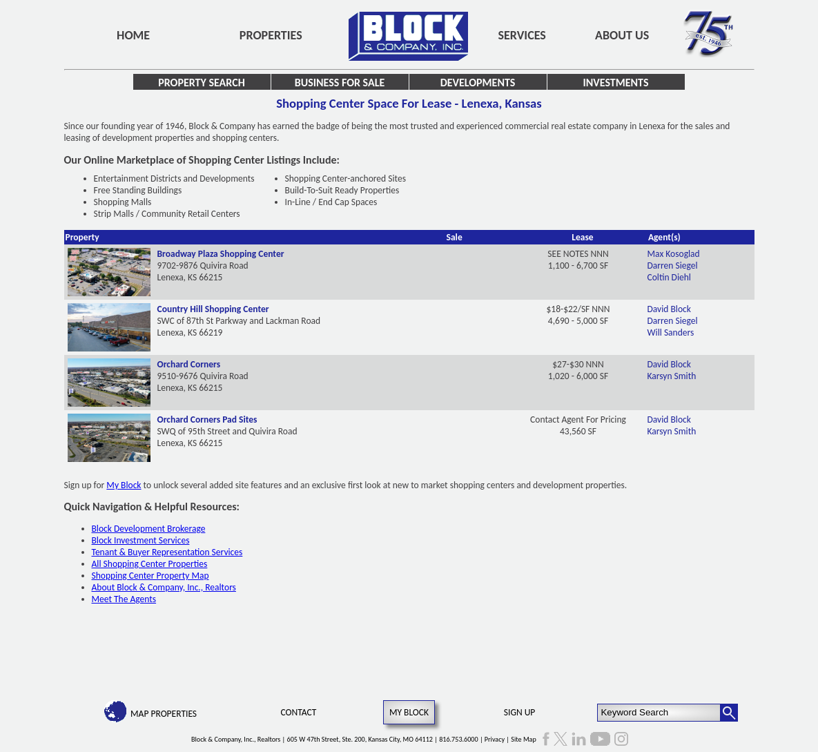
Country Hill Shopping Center (213, 309)
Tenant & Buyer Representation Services (167, 552)
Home (133, 35)
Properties (271, 35)
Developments (478, 82)
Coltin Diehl (669, 277)
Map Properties (163, 714)
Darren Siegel (672, 265)
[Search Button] (729, 713)
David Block (669, 309)
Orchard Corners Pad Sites (207, 419)
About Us (622, 35)
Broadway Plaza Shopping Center (220, 254)
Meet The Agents (124, 599)
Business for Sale (339, 82)
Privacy (495, 739)
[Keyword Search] (659, 713)
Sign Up (520, 712)
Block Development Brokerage (149, 528)
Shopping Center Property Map (150, 575)
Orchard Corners (189, 364)
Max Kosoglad (673, 254)
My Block (123, 485)
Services (522, 35)
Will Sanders (670, 332)
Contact (298, 712)
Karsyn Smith (672, 376)
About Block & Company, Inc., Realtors (164, 587)
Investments (616, 82)
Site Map (523, 739)
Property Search (201, 82)
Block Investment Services (141, 540)
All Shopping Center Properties (150, 564)
